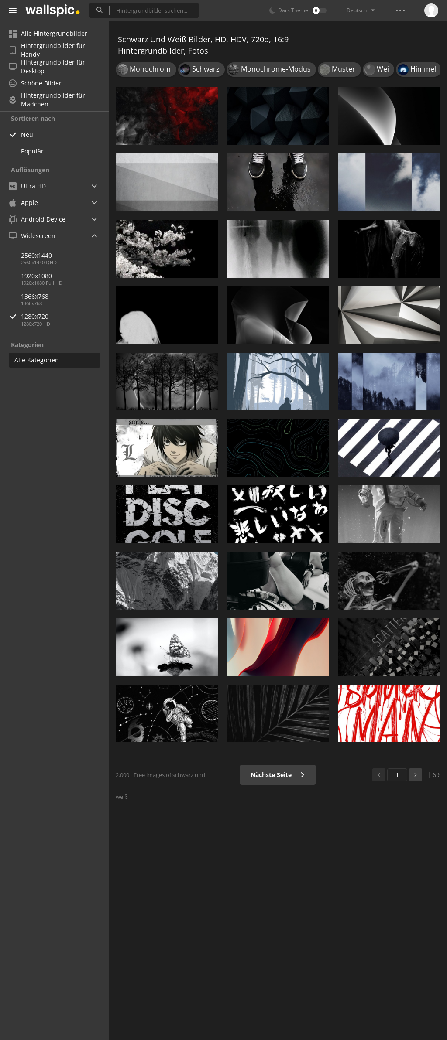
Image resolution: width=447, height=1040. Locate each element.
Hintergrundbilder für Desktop (47, 66)
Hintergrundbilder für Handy (47, 50)
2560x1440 (36, 255)
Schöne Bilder (35, 83)
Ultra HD (27, 186)
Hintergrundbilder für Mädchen (47, 100)
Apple (23, 202)
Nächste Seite (278, 775)
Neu (27, 134)
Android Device (37, 219)
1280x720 (65, 316)
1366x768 (34, 296)
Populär (32, 151)
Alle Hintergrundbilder (48, 33)
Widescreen (32, 236)
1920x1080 (36, 276)
